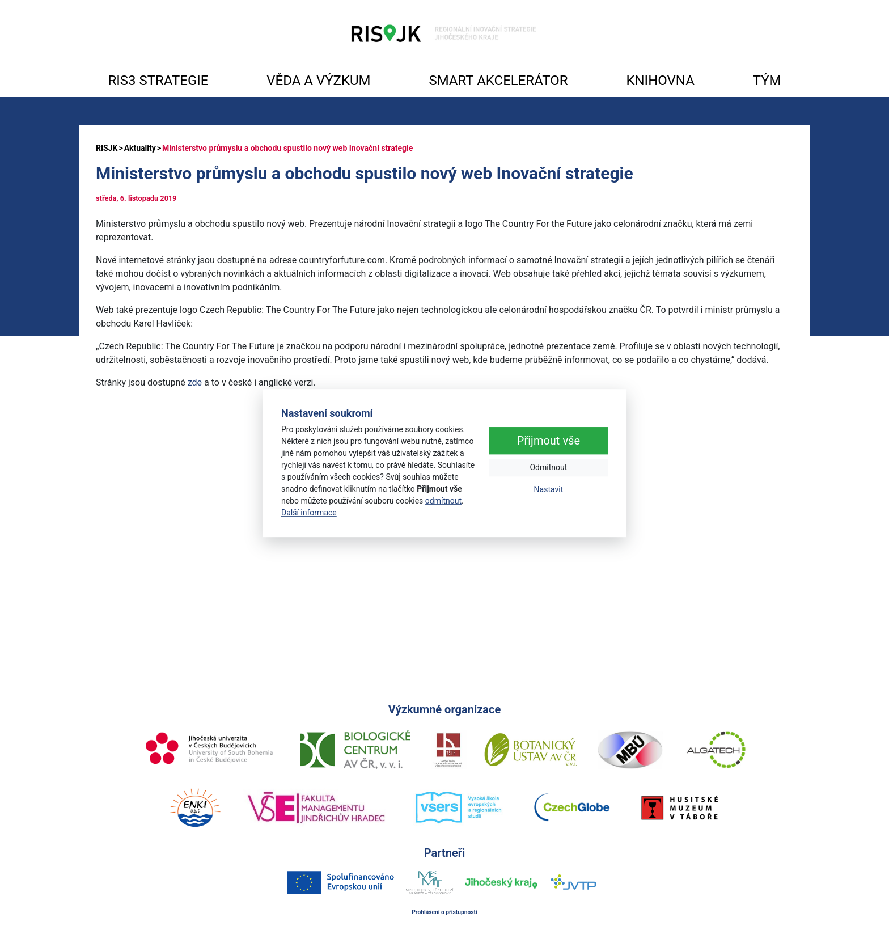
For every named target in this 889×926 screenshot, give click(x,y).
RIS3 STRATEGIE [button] (158, 80)
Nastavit (549, 489)
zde (195, 382)
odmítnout (443, 500)
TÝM (767, 80)
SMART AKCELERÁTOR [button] (498, 80)
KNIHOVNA (660, 80)
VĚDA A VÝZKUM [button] (318, 80)
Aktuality (140, 148)
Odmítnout (548, 467)
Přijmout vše (548, 441)
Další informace (309, 512)
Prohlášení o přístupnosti (444, 912)
